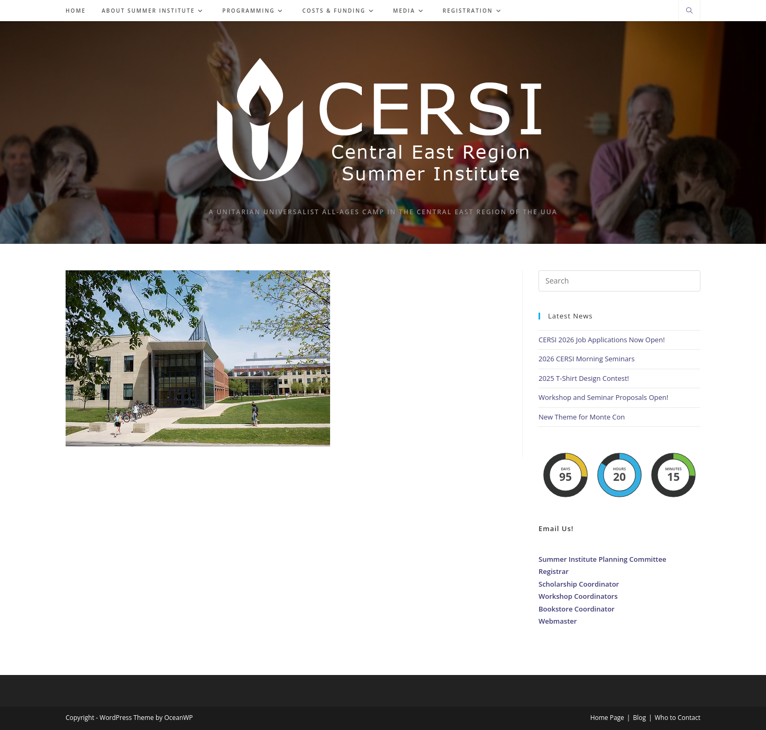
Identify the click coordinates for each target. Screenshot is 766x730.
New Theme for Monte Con (582, 417)
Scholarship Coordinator (579, 584)
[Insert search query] (619, 280)
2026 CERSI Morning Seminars (587, 358)
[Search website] (689, 11)
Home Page (607, 717)
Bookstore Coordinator (577, 609)
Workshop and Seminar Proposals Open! (603, 397)
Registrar (554, 571)
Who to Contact (678, 717)
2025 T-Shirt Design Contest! (584, 378)
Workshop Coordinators (578, 596)
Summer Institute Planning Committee (602, 559)
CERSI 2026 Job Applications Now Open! (602, 339)
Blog (639, 717)
